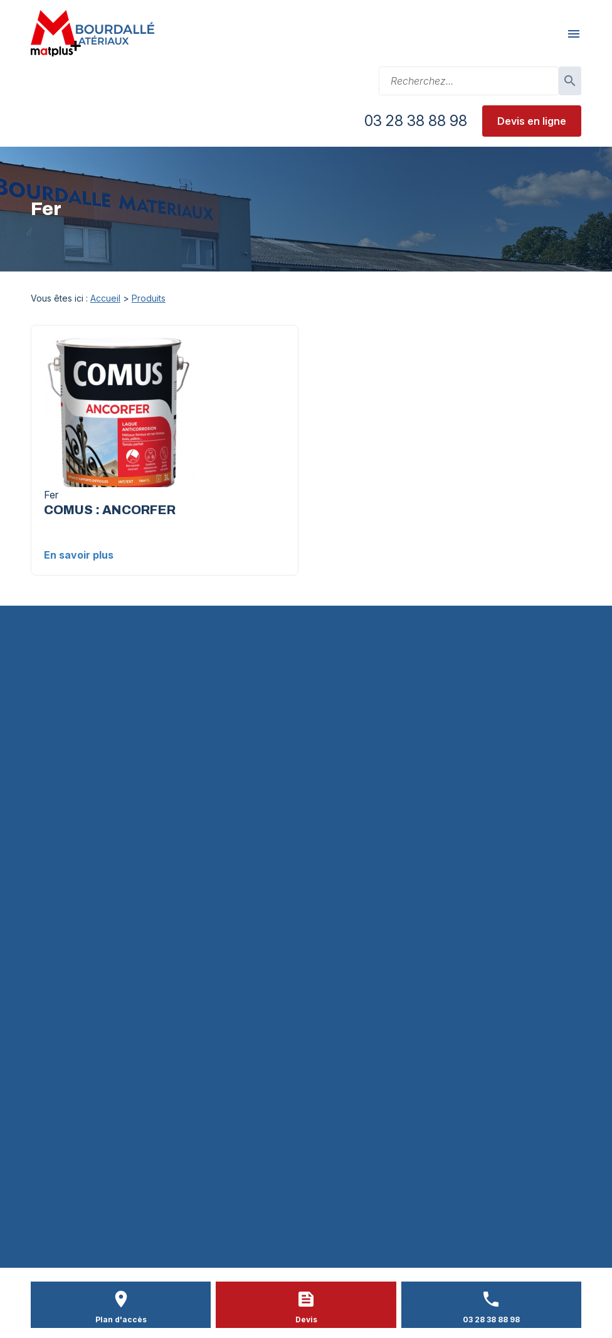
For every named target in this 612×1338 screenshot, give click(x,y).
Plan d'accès (121, 1319)
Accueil (105, 298)
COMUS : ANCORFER (110, 510)
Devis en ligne (531, 121)
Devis (306, 1319)
